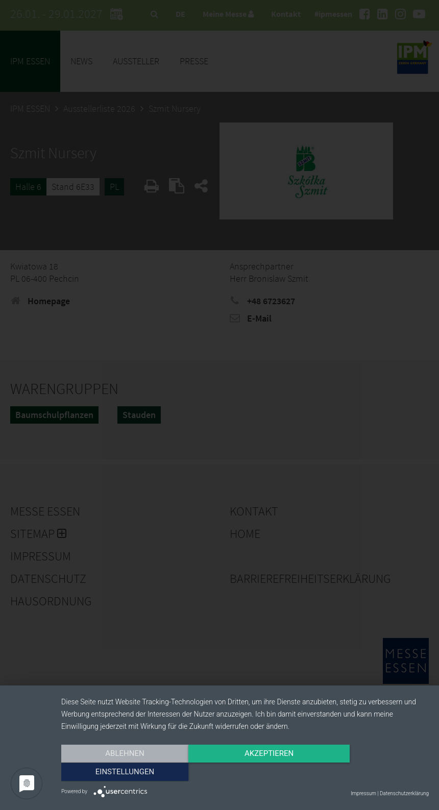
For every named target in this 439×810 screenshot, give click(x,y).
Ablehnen (116, 772)
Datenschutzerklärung (404, 793)
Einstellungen (373, 772)
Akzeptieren (245, 772)
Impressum (363, 793)
